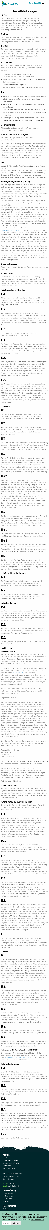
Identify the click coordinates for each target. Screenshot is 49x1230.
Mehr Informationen (37, 1220)
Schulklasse (9, 1199)
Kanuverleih (9, 1193)
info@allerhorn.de (13, 1186)
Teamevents (9, 1196)
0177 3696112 (35, 3)
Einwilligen (6, 1223)
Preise (7, 1201)
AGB (6, 1209)
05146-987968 (18, 673)
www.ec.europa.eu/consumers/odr (17, 1058)
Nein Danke (16, 1223)
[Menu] (43, 2)
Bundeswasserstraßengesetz (11, 230)
